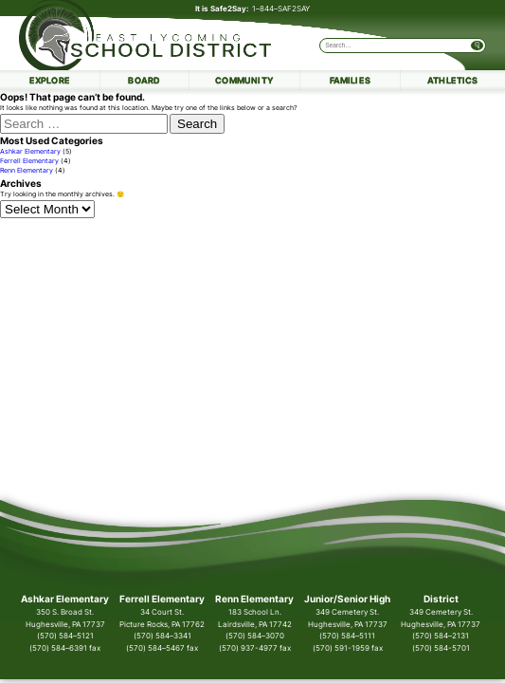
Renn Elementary (26, 171)
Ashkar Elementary (30, 152)
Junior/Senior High (347, 599)
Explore (49, 80)
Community (244, 80)
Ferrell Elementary (29, 161)
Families (350, 80)
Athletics (452, 80)
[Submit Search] (477, 45)
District (441, 599)
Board (144, 80)
